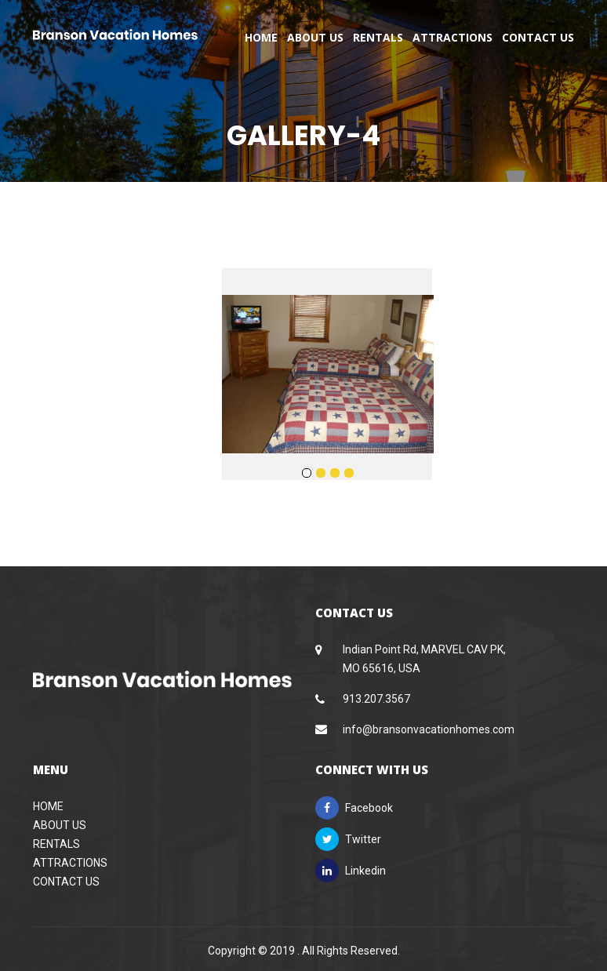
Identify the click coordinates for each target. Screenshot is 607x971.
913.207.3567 (376, 699)
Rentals (378, 37)
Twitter (348, 839)
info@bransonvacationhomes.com (428, 729)
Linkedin (350, 870)
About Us (315, 37)
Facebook (354, 808)
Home (261, 37)
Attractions (453, 37)
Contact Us (538, 37)
